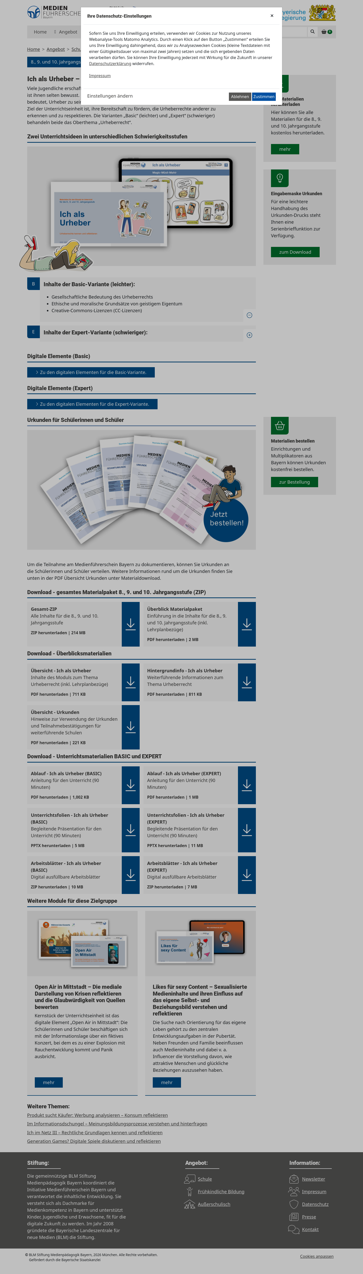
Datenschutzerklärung (110, 63)
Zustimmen (264, 96)
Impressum (100, 75)
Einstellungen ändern (110, 96)
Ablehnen (240, 96)
